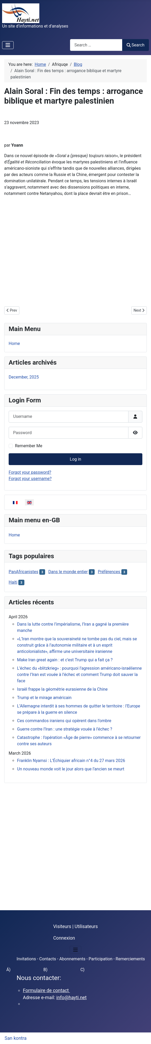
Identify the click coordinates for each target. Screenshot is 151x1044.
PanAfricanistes (23, 571)
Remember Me (28, 445)
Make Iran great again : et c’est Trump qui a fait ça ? (65, 659)
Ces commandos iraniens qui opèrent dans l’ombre (64, 720)
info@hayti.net (71, 997)
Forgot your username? (30, 478)
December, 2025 (24, 377)
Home (14, 343)
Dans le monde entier (68, 571)
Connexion (64, 938)
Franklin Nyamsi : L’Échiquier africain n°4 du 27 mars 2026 (71, 760)
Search (135, 44)
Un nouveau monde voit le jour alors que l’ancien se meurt (70, 768)
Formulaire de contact (46, 990)
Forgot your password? (30, 472)
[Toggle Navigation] (8, 45)
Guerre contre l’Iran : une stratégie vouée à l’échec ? (64, 729)
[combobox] (96, 45)
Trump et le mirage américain (44, 697)
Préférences (109, 571)
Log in (75, 459)
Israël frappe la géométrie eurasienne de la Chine (62, 689)
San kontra (16, 1038)
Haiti (13, 582)
